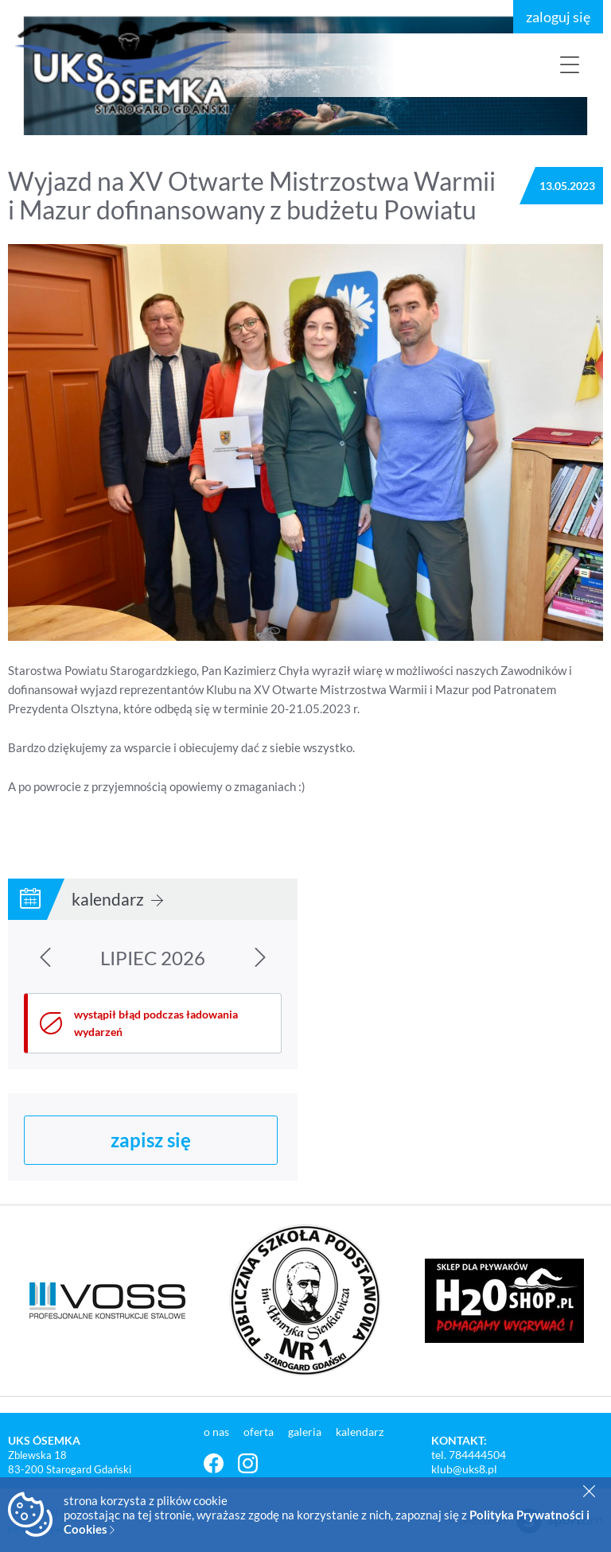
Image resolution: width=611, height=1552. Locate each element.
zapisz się (151, 1139)
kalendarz (117, 899)
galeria (306, 1431)
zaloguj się (558, 16)
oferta (259, 1431)
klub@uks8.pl (464, 1469)
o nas (218, 1431)
